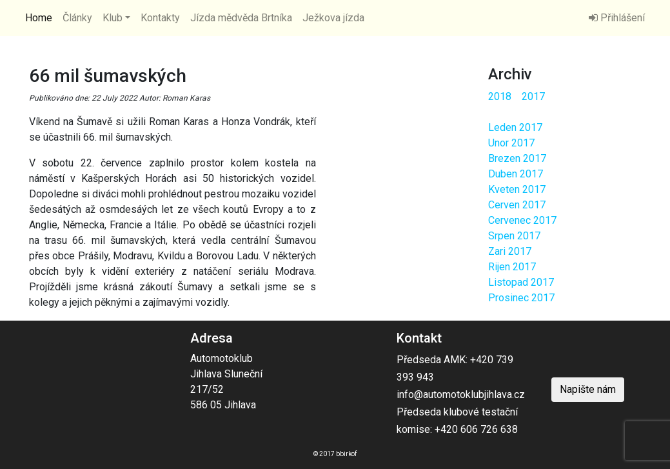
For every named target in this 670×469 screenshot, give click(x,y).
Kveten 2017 (517, 189)
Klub (113, 18)
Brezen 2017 (517, 158)
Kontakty (160, 18)
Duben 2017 (515, 174)
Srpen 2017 (514, 236)
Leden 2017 (515, 127)
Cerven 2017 (517, 205)
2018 (499, 96)
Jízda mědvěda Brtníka (241, 18)
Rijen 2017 (512, 267)
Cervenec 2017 (522, 220)
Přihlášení (617, 18)
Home (38, 18)
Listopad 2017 (521, 282)
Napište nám (588, 389)
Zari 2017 (509, 251)
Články (77, 18)
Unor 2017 (511, 143)
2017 (533, 96)
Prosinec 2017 (521, 298)
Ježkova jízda (333, 18)
